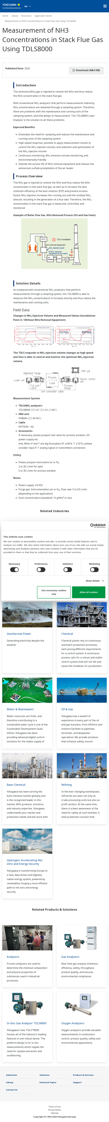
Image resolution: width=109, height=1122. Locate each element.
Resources (26, 15)
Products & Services (83, 1075)
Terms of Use (54, 1106)
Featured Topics (48, 1082)
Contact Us (11, 1089)
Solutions (44, 1075)
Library (14, 15)
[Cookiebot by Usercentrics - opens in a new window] (92, 525)
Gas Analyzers (70, 957)
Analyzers (13, 957)
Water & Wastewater (20, 709)
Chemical (67, 634)
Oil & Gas (67, 709)
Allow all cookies (89, 592)
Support (77, 1082)
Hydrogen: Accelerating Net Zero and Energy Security (25, 862)
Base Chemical (16, 784)
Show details (93, 580)
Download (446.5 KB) (86, 70)
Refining (66, 784)
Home (5, 15)
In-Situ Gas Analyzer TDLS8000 (26, 1023)
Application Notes (43, 15)
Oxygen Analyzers (72, 1023)
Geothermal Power (19, 634)
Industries (11, 1075)
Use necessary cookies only (53, 592)
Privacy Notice (54, 1109)
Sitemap (54, 1113)
